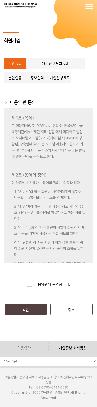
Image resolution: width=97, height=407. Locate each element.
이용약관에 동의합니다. (52, 284)
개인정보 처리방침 (73, 347)
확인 (25, 309)
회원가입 (79, 6)
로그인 (68, 6)
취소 (71, 309)
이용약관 (24, 347)
